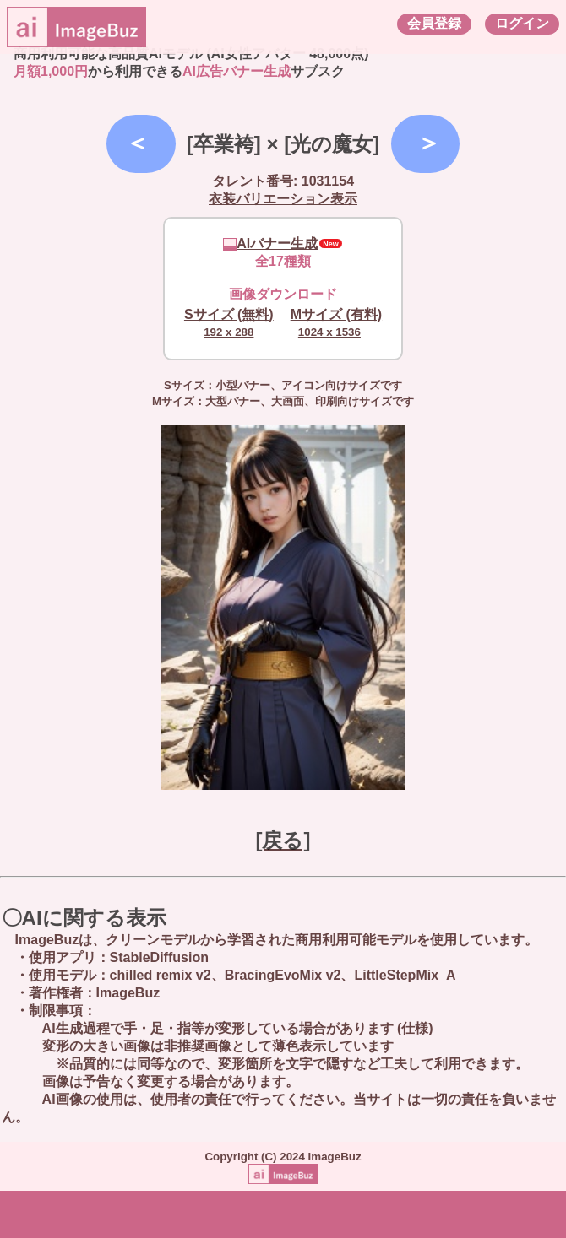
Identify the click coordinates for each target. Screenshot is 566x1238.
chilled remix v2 (160, 975)
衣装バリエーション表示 (283, 199)
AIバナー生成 (270, 243)
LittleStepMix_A (404, 975)
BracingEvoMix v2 (283, 975)
